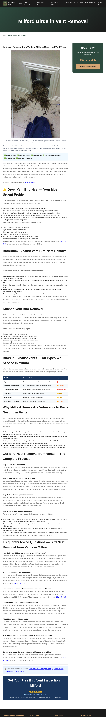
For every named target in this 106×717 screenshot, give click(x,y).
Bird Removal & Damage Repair (40, 669)
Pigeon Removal (57, 669)
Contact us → (19, 671)
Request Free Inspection (88, 66)
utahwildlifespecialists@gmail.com (36, 694)
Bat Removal (9, 671)
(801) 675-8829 (11, 4)
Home (20, 3)
